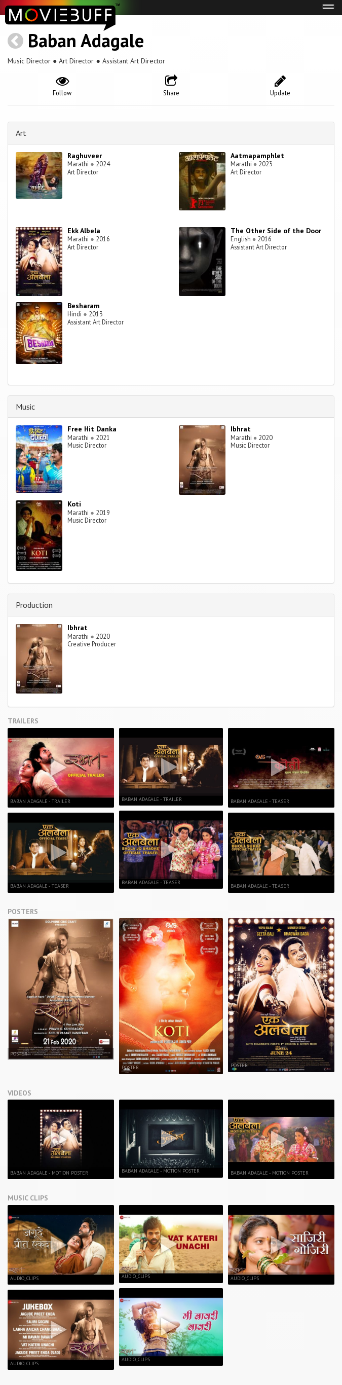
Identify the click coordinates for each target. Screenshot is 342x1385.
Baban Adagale (86, 40)
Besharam (83, 305)
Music (25, 407)
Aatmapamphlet (257, 155)
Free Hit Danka (92, 428)
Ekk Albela (83, 230)
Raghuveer (84, 155)
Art (21, 133)
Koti (74, 503)
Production (34, 605)
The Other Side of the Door (276, 230)
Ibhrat (241, 428)
